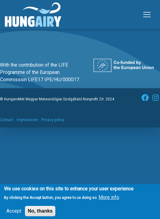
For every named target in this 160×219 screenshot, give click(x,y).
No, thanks (40, 212)
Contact (6, 120)
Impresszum (27, 120)
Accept (13, 212)
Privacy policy (52, 120)
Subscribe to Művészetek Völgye (7, 36)
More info (109, 199)
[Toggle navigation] (147, 14)
